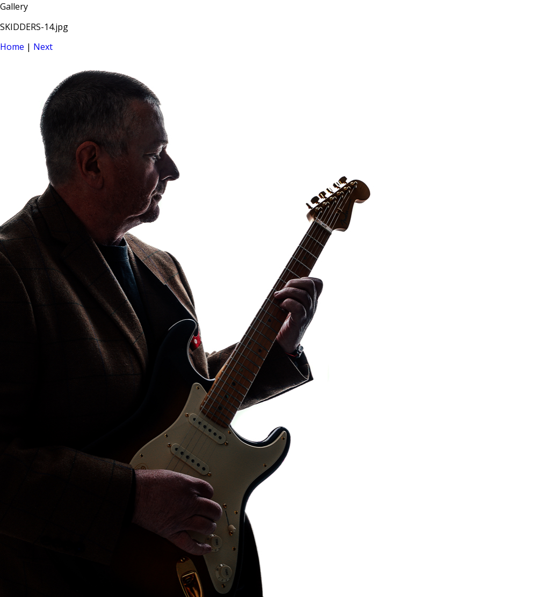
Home (12, 47)
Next (43, 47)
